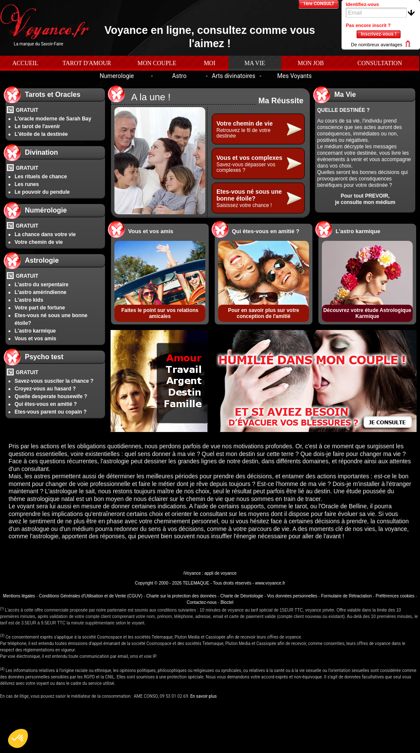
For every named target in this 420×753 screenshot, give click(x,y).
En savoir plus (203, 696)
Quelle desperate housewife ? (51, 396)
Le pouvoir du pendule (42, 192)
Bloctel (226, 602)
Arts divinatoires (233, 75)
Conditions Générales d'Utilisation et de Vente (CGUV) (90, 596)
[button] (18, 738)
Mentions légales (19, 596)
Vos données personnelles (292, 596)
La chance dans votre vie (45, 234)
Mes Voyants (294, 75)
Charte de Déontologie (241, 596)
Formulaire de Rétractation (346, 596)
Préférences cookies (394, 596)
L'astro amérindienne (40, 292)
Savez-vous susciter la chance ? (54, 381)
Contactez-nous (202, 602)
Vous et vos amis (35, 339)
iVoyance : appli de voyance (210, 573)
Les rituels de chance (41, 177)
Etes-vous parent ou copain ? (51, 412)
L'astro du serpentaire (42, 285)
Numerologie (116, 75)
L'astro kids (29, 300)
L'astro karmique (35, 331)
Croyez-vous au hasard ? (45, 389)
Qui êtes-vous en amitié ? (46, 404)
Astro (179, 75)
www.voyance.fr (270, 583)
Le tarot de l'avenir (37, 126)
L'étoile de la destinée (41, 134)
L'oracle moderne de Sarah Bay (53, 119)
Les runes (27, 184)
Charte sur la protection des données (181, 596)
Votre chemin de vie (39, 242)
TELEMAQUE (196, 583)
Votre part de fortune (40, 308)
